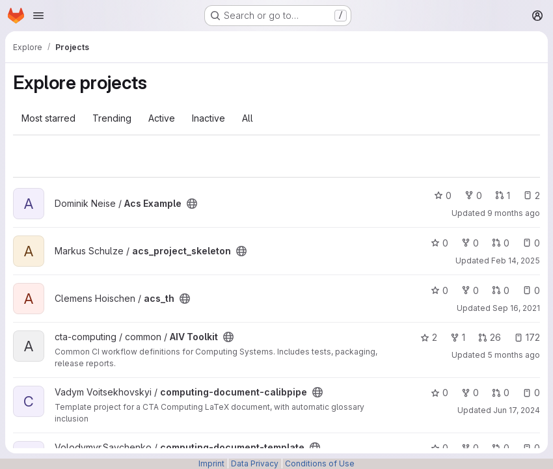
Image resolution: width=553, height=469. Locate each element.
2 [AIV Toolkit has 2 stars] (428, 337)
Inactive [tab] (208, 118)
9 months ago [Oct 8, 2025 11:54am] (513, 213)
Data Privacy (254, 463)
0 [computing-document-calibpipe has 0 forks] (470, 392)
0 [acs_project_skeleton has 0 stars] (439, 242)
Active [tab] (161, 118)
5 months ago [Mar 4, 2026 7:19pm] (513, 355)
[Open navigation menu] (38, 15)
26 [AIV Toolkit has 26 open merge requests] (489, 337)
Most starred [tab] (48, 118)
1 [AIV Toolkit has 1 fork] (457, 337)
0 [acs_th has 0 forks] (470, 290)
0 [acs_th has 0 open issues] (531, 290)
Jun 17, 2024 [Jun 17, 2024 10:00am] (516, 410)
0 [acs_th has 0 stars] (439, 290)
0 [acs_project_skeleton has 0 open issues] (531, 242)
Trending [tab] (111, 118)
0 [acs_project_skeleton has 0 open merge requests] (500, 242)
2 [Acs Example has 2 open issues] (531, 195)
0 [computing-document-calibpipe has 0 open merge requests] (500, 392)
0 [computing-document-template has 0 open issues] (531, 447)
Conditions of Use (320, 463)
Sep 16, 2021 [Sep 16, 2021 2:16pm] (516, 308)
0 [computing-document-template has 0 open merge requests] (500, 447)
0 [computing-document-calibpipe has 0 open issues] (531, 392)
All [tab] (247, 118)
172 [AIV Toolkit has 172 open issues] (527, 337)
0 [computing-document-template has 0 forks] (470, 447)
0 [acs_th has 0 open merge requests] (500, 290)
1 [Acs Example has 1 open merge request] (502, 195)
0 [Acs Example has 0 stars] (443, 195)
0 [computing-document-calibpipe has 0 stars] (439, 392)
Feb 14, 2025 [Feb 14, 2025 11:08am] (515, 260)
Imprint (211, 463)
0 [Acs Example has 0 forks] (473, 195)
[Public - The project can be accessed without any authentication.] (192, 203)
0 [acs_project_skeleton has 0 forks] (470, 242)
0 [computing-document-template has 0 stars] (439, 447)
